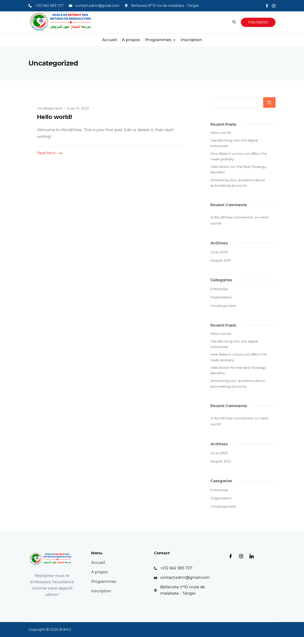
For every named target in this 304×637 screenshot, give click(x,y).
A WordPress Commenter (232, 217)
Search (269, 102)
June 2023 (219, 252)
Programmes (160, 40)
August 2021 (220, 260)
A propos (131, 40)
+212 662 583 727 (49, 6)
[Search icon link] (234, 22)
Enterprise (219, 289)
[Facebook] (267, 6)
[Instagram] (274, 6)
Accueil (109, 40)
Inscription (258, 22)
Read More (46, 153)
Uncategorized (49, 108)
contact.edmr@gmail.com (97, 6)
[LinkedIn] (252, 556)
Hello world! (54, 116)
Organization (221, 297)
